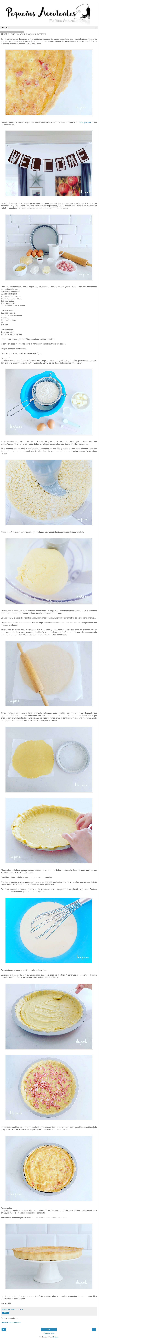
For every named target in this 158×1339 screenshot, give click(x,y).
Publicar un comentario (10, 1322)
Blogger (55, 1337)
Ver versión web (49, 1333)
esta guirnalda (85, 122)
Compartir (5, 1312)
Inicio (48, 1329)
